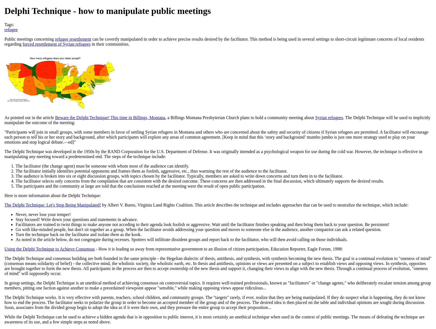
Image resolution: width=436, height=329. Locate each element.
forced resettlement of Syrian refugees (56, 44)
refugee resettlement (73, 39)
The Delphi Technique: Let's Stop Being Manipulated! (52, 205)
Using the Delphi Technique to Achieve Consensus (49, 249)
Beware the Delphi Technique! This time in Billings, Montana (110, 117)
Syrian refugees (329, 117)
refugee (11, 29)
